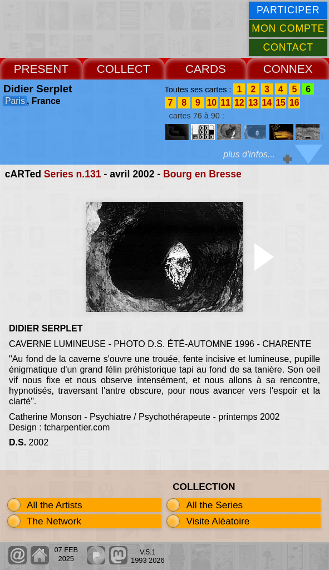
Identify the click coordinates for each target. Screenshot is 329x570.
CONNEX (288, 68)
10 (212, 102)
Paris (15, 101)
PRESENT (41, 68)
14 (267, 102)
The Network (54, 521)
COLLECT (123, 68)
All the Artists (54, 504)
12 (239, 102)
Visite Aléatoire (217, 521)
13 (253, 102)
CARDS (205, 68)
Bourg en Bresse (202, 174)
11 (225, 102)
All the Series (214, 504)
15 (281, 102)
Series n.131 (72, 174)
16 (294, 102)
